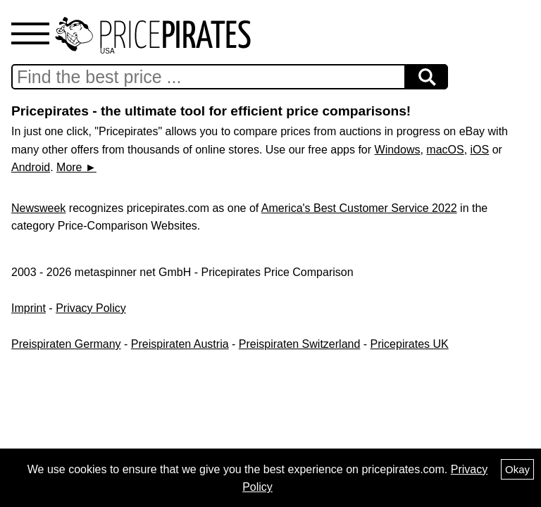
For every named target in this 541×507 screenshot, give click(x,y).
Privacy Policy (91, 308)
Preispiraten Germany (66, 344)
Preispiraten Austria (180, 344)
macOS (445, 150)
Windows (398, 150)
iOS (480, 150)
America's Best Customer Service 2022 (359, 208)
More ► (76, 167)
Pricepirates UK (410, 344)
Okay (517, 469)
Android (30, 167)
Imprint (28, 308)
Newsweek (38, 208)
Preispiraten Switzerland (300, 344)
